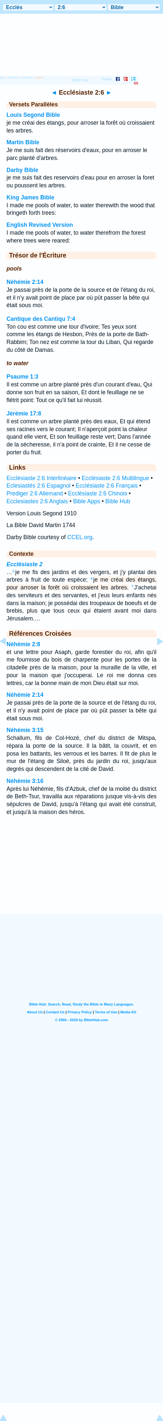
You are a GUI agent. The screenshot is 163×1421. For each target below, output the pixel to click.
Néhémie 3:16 (25, 781)
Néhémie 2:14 (25, 282)
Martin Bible (23, 142)
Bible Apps (86, 501)
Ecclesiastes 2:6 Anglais (37, 501)
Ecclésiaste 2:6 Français (107, 485)
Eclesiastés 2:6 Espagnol (39, 485)
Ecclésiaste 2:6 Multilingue (115, 478)
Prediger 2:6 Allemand (35, 493)
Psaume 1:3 (22, 376)
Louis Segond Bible (33, 115)
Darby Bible (22, 170)
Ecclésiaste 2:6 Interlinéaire (41, 478)
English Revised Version (40, 225)
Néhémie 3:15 (25, 730)
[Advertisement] (81, 873)
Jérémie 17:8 (24, 413)
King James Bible (30, 197)
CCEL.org (79, 537)
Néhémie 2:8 (23, 644)
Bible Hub (117, 501)
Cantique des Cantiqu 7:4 (41, 319)
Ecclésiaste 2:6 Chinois (97, 493)
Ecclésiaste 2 (25, 564)
